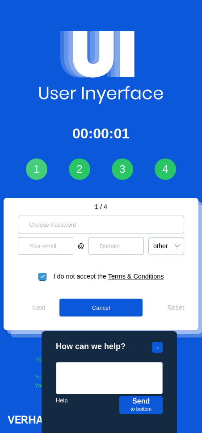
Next (39, 307)
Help (61, 400)
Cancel (101, 307)
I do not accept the (109, 276)
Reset (175, 307)
